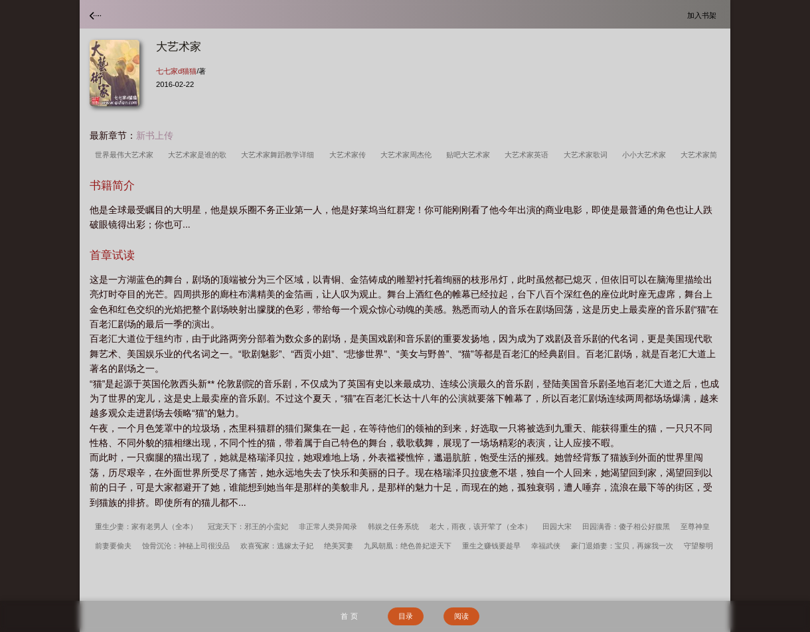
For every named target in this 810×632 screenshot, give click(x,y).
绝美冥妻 (338, 546)
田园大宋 (557, 526)
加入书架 (703, 15)
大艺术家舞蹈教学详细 (279, 155)
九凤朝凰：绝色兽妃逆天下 (407, 546)
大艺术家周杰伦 (408, 155)
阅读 (461, 616)
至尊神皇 (695, 526)
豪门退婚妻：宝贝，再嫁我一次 (622, 546)
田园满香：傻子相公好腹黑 (626, 526)
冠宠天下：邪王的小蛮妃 (248, 526)
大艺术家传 (349, 155)
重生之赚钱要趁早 (491, 546)
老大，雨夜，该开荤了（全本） (481, 526)
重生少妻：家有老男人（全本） (146, 526)
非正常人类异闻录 (328, 526)
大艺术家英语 (528, 155)
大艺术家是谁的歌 (199, 155)
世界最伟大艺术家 (126, 155)
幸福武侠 (545, 546)
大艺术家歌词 (587, 155)
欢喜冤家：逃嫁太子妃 (276, 546)
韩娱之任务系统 (393, 526)
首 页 (349, 616)
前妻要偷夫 (113, 546)
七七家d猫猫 (176, 71)
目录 (405, 616)
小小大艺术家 (646, 155)
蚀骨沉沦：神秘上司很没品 (186, 546)
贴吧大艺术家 (470, 155)
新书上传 (154, 135)
